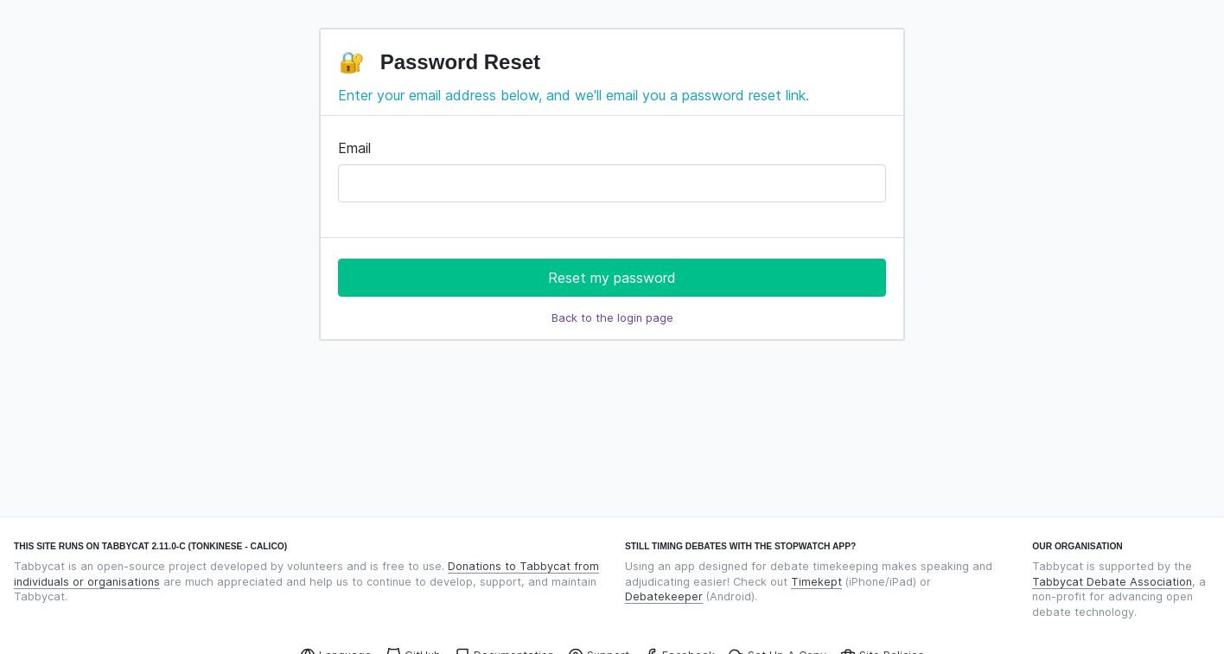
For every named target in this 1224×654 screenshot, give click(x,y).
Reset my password (612, 277)
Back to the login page (612, 317)
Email (354, 148)
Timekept (816, 581)
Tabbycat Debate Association (1112, 581)
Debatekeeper (664, 596)
